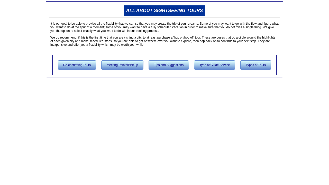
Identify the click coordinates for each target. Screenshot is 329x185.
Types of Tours (256, 65)
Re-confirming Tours (77, 65)
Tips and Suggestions (169, 65)
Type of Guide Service (214, 65)
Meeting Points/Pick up (122, 65)
